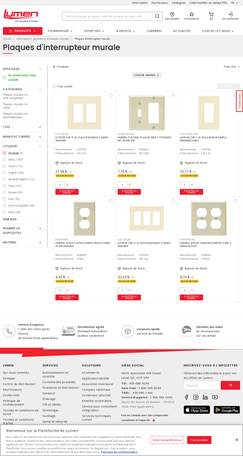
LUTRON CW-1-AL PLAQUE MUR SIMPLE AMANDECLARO (203, 139)
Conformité (11, 395)
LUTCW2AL (62, 134)
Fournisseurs (160, 2)
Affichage (11, 69)
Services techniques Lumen (96, 417)
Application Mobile (95, 378)
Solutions (91, 365)
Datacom (48, 393)
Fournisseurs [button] (58, 31)
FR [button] (232, 2)
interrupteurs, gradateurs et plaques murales (42, 38)
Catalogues (179, 2)
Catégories (12, 89)
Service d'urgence (31, 324)
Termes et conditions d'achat (18, 421)
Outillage (48, 416)
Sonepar (9, 378)
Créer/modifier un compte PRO (208, 2)
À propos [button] (123, 31)
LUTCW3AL (124, 239)
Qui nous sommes (16, 372)
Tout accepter (199, 439)
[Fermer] (237, 440)
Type (6, 127)
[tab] (22, 69)
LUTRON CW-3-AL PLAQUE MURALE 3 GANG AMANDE (144, 244)
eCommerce (90, 372)
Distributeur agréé (91, 327)
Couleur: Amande (144, 75)
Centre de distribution (19, 384)
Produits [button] (23, 31)
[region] (121, 440)
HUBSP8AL (62, 239)
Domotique (50, 410)
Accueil (7, 38)
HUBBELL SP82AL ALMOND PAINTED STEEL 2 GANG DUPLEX (205, 244)
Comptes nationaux (96, 389)
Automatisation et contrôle (55, 374)
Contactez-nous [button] (216, 31)
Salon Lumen (140, 2)
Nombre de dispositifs (12, 230)
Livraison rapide (148, 329)
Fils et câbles (51, 404)
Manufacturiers (16, 137)
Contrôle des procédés (59, 382)
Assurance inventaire (97, 384)
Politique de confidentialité (13, 402)
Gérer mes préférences (167, 439)
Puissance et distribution (60, 387)
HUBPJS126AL (126, 134)
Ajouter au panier (66, 191)
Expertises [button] (92, 31)
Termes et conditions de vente (21, 412)
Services (50, 365)
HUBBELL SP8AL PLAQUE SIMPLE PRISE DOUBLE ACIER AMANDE (82, 244)
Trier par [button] (229, 66)
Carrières (154, 31)
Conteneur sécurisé (96, 395)
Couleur (10, 146)
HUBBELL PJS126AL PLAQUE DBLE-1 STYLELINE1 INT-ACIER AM (144, 139)
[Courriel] (202, 385)
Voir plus (9, 219)
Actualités (182, 31)
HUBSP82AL (187, 239)
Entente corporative (96, 401)
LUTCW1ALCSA (189, 134)
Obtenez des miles (209, 327)
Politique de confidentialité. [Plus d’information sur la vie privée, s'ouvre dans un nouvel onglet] (119, 452)
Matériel (10, 242)
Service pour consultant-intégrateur (100, 408)
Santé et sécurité (54, 421)
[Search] (112, 16)
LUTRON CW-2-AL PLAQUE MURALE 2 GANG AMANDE (81, 139)
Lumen (8, 365)
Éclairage (48, 399)
